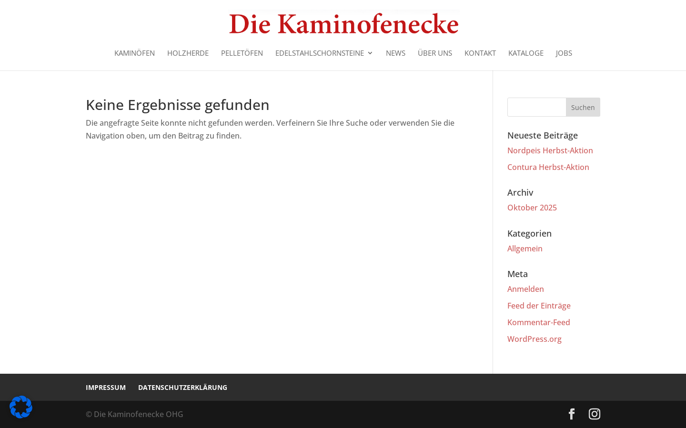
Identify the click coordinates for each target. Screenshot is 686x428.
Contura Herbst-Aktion (548, 167)
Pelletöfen (242, 54)
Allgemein (525, 248)
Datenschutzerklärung (182, 387)
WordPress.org (534, 339)
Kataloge (526, 54)
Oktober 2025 (532, 207)
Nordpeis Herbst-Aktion (550, 150)
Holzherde (188, 54)
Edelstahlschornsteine (319, 54)
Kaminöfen (134, 54)
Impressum (106, 387)
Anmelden (525, 289)
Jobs (564, 54)
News (395, 54)
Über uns (435, 54)
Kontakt (480, 54)
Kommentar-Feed (538, 322)
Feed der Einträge (539, 305)
